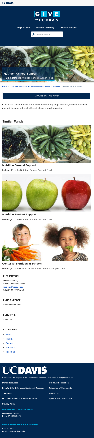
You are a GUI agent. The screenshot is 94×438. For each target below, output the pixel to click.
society (9, 343)
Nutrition (56, 86)
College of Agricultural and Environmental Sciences (30, 86)
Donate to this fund (46, 95)
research (10, 347)
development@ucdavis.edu (13, 431)
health (9, 339)
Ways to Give (23, 27)
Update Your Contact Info (60, 398)
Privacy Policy (8, 403)
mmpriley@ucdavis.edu (13, 286)
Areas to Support (68, 27)
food (8, 334)
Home (4, 86)
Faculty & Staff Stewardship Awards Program (23, 387)
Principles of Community (60, 387)
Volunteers (7, 393)
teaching (10, 351)
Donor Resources (10, 382)
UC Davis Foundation (59, 382)
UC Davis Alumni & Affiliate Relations (19, 398)
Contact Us (54, 393)
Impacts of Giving (45, 27)
